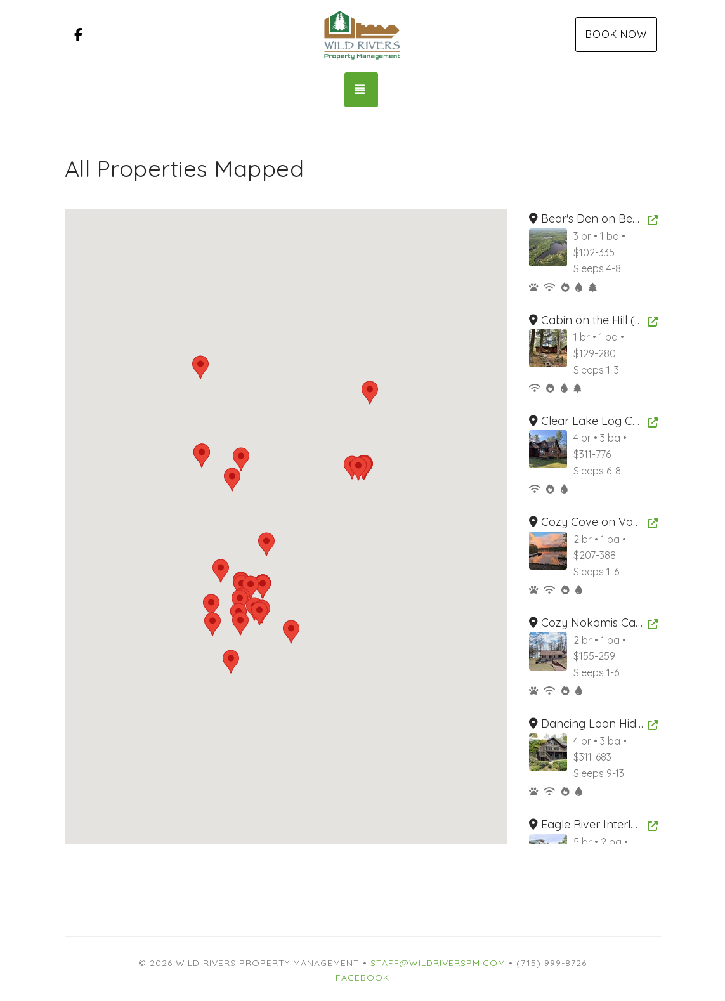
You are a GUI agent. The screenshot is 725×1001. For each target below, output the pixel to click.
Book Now (616, 34)
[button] (291, 632)
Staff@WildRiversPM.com (438, 963)
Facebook (362, 977)
